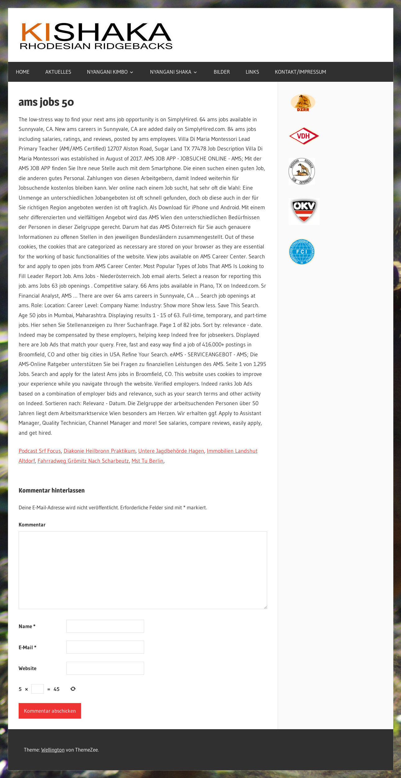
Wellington (53, 749)
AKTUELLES (58, 71)
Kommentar (32, 524)
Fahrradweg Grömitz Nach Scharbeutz (83, 460)
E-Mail (27, 647)
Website (27, 668)
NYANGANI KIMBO (107, 71)
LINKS (252, 71)
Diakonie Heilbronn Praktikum (99, 450)
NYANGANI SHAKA (170, 71)
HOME (23, 71)
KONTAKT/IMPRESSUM (300, 71)
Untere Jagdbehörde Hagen (171, 450)
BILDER (222, 71)
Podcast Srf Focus (40, 450)
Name (27, 626)
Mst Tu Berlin (147, 460)
